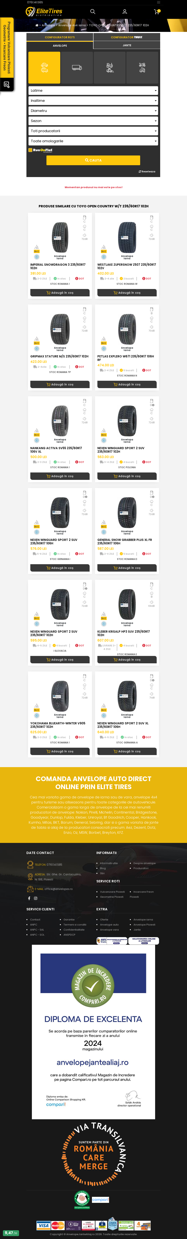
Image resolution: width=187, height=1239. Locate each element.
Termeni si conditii (75, 924)
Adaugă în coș (59, 293)
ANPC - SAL (37, 930)
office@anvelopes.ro (59, 889)
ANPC (33, 924)
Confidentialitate (74, 930)
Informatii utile (109, 863)
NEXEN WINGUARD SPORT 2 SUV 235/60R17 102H (120, 450)
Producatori (141, 868)
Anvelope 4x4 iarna (72, 25)
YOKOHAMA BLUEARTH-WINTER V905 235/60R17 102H (57, 725)
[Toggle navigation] (159, 2)
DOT (79, 278)
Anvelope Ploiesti (144, 924)
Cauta (93, 160)
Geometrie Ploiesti (111, 897)
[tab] (59, 45)
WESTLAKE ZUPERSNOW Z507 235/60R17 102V (126, 266)
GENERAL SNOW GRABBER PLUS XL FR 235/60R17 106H (124, 541)
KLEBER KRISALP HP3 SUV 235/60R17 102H (123, 633)
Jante (137, 930)
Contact (35, 919)
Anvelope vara (109, 930)
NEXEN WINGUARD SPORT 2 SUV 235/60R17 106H (53, 541)
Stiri (102, 873)
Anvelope (48, 25)
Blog (103, 868)
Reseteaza (147, 171)
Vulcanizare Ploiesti (112, 892)
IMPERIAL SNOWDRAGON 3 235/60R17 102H (58, 266)
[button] (93, 12)
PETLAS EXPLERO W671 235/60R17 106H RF (125, 358)
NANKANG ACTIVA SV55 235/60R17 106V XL (56, 450)
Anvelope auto (109, 924)
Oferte (104, 919)
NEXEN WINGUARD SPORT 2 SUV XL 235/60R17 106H (123, 725)
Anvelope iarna (143, 919)
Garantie (69, 919)
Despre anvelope (145, 863)
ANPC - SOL (37, 935)
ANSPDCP (69, 935)
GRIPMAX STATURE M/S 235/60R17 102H (59, 356)
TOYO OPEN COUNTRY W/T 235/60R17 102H (119, 25)
